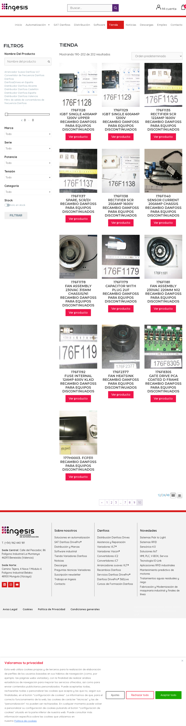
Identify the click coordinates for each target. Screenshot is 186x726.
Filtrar (16, 215)
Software (99, 24)
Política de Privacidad (51, 609)
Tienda (115, 25)
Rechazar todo (140, 695)
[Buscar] (115, 8)
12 (159, 495)
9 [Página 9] (134, 502)
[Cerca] (182, 660)
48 (168, 495)
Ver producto (78, 136)
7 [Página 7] (125, 502)
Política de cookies (25, 720)
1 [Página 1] (107, 502)
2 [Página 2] (111, 502)
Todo (9, 134)
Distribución (82, 24)
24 (163, 495)
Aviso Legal (10, 609)
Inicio (18, 24)
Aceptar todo (168, 695)
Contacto (176, 24)
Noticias (131, 24)
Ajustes (115, 695)
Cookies (28, 609)
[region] (93, 692)
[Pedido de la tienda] (157, 56)
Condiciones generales (85, 609)
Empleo (162, 24)
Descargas (146, 24)
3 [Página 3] (116, 502)
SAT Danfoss (62, 24)
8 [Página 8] (130, 502)
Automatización (38, 25)
